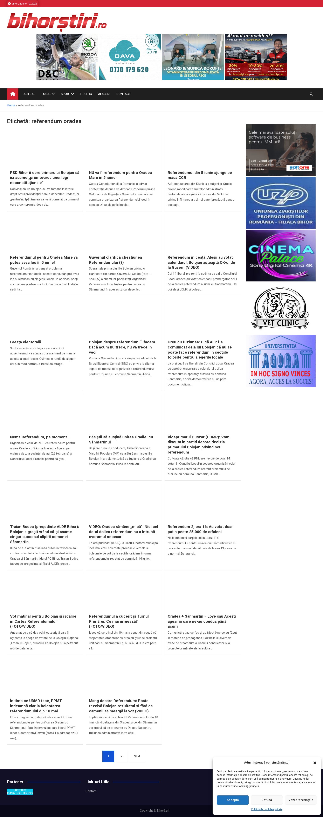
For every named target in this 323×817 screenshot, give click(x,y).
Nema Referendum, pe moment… (40, 437)
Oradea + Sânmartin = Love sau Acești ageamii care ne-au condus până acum (202, 621)
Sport (66, 94)
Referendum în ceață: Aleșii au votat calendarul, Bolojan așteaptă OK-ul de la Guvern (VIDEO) (201, 262)
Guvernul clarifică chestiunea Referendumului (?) (115, 260)
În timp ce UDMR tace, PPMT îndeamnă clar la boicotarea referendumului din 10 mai (36, 705)
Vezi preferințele (300, 800)
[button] (315, 763)
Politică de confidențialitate (266, 809)
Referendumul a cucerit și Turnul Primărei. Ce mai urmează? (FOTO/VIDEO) (119, 621)
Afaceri (104, 94)
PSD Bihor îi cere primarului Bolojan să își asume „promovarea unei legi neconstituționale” (44, 177)
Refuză (266, 800)
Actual (29, 94)
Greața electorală (25, 342)
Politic (86, 94)
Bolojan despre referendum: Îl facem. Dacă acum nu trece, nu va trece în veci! (122, 347)
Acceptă (233, 800)
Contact (123, 94)
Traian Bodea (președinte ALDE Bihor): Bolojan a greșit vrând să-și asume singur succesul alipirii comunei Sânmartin (44, 534)
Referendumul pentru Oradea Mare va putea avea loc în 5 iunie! (44, 260)
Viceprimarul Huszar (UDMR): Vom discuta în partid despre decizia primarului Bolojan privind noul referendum (198, 445)
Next (137, 756)
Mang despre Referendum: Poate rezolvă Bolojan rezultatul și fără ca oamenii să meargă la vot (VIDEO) (121, 705)
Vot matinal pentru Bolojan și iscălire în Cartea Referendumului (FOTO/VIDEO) (43, 621)
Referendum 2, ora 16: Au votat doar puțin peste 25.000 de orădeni (200, 529)
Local (46, 94)
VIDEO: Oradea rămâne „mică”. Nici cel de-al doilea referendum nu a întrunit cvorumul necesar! (123, 531)
